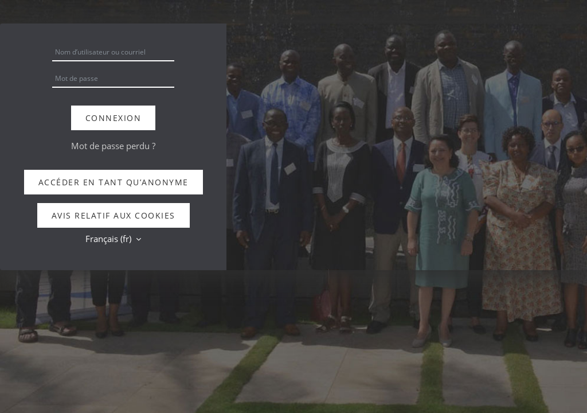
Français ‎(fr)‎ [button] (109, 238)
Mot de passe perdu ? (113, 145)
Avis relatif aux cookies (113, 215)
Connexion (113, 117)
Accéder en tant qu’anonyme (113, 182)
